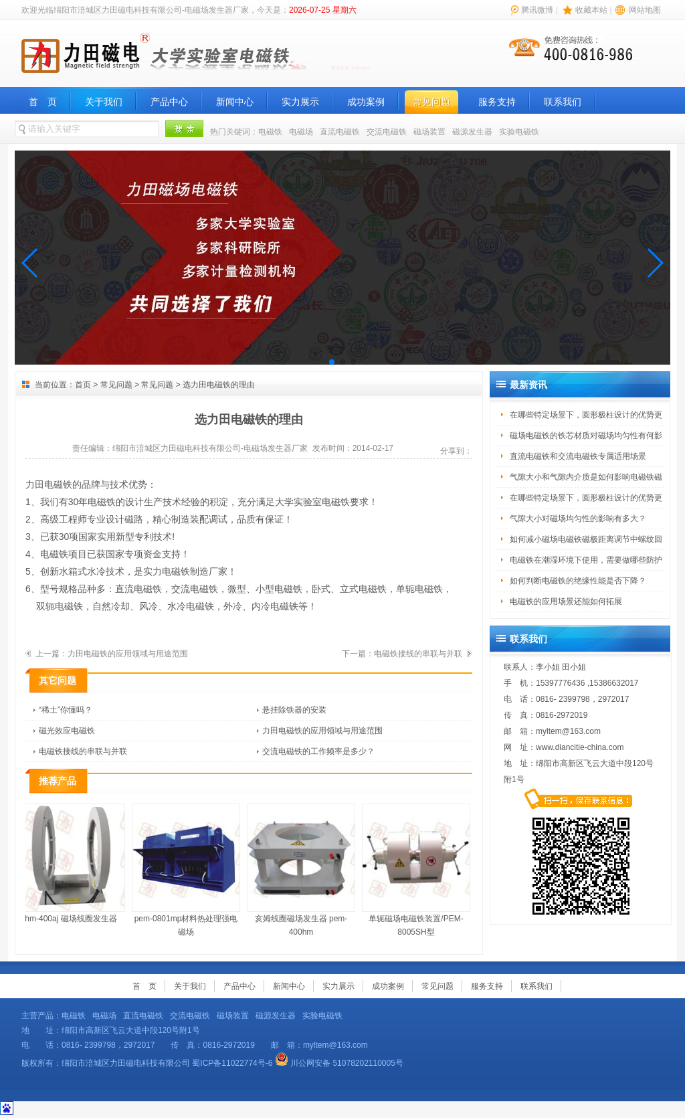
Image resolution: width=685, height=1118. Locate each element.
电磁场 (301, 131)
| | (585, 10)
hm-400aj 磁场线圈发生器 (73, 863)
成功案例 (366, 101)
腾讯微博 (537, 10)
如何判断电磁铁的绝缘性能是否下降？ (578, 580)
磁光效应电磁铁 (67, 730)
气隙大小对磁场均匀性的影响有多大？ (578, 518)
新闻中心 (235, 101)
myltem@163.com (568, 731)
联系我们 (562, 101)
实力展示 (300, 101)
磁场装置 (429, 131)
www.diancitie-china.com (579, 747)
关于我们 (103, 101)
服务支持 (497, 101)
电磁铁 (270, 131)
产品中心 (169, 101)
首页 (83, 384)
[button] (30, 263)
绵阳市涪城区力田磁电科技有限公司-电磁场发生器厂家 (210, 448)
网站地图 (645, 10)
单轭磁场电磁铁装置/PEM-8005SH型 (418, 870)
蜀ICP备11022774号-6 (232, 1063)
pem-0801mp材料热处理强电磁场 (188, 870)
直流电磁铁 (340, 131)
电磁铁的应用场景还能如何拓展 (566, 601)
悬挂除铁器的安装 (294, 710)
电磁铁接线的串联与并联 (418, 653)
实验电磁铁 (519, 131)
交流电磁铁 (387, 131)
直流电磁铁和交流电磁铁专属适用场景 (578, 456)
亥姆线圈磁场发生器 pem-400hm (303, 870)
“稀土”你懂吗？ (65, 710)
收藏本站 (591, 10)
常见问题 (431, 101)
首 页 (43, 101)
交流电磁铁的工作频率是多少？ (318, 751)
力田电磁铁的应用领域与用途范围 (128, 653)
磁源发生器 (472, 131)
